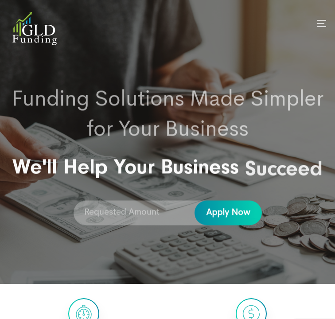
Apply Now (228, 213)
